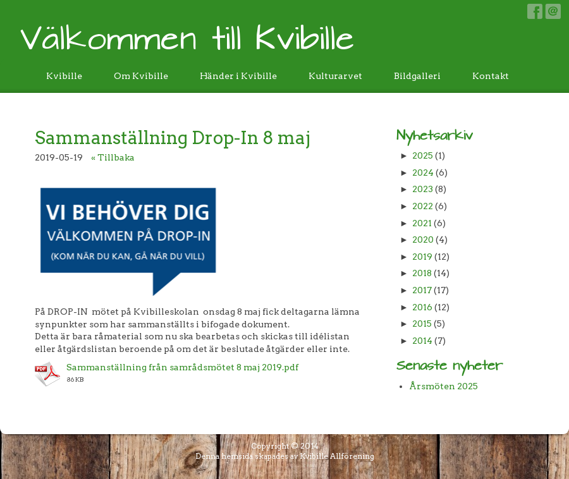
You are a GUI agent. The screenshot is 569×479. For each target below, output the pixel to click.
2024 (423, 172)
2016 (422, 307)
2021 (422, 223)
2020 (423, 239)
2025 (422, 155)
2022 (422, 206)
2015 (422, 323)
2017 (422, 290)
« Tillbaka (113, 157)
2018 (422, 273)
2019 (422, 257)
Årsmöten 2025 (443, 386)
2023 (422, 189)
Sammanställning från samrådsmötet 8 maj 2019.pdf (182, 367)
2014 (422, 341)
